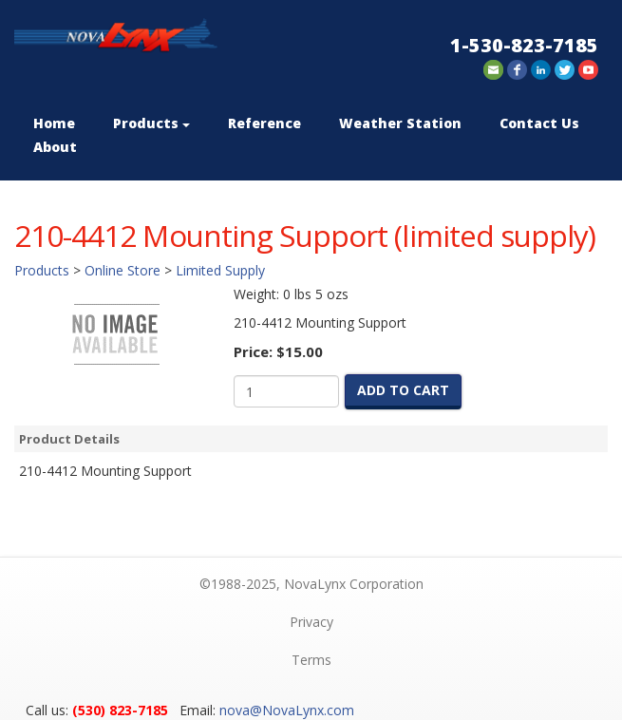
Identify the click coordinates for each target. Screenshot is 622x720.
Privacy (311, 622)
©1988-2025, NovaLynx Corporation (311, 584)
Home (54, 123)
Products (151, 123)
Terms (311, 660)
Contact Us (539, 123)
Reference (264, 123)
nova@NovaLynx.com (286, 710)
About (55, 147)
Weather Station (400, 123)
